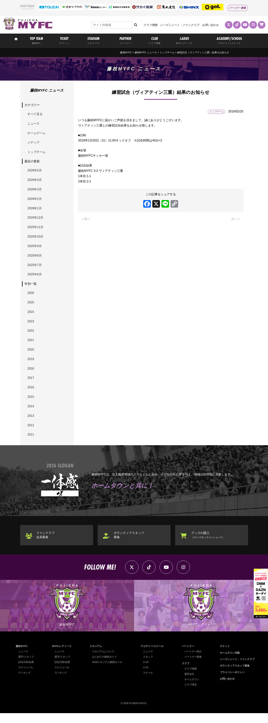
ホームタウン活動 (230, 662)
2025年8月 (35, 259)
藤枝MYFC (126, 52)
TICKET (64, 40)
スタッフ (148, 666)
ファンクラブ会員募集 (46, 543)
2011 (31, 443)
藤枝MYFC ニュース (145, 52)
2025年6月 (35, 278)
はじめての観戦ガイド (104, 666)
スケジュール (25, 677)
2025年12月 (36, 220)
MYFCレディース (61, 656)
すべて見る (35, 114)
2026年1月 (35, 210)
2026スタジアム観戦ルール (107, 671)
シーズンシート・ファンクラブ (179, 25)
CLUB (154, 40)
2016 (31, 394)
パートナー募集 (237, 7)
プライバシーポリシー (232, 682)
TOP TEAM (36, 40)
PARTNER (125, 40)
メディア (34, 143)
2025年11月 (36, 230)
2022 (31, 336)
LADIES (184, 40)
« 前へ (86, 219)
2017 (31, 385)
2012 (31, 433)
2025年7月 (35, 269)
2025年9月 (35, 249)
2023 (31, 326)
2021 (31, 346)
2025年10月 (36, 240)
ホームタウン (191, 689)
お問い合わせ (210, 25)
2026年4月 (35, 181)
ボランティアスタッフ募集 (129, 543)
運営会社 (189, 683)
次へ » (235, 219)
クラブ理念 (190, 694)
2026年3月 (35, 191)
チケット (225, 656)
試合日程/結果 (26, 671)
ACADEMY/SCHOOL (229, 40)
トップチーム (167, 52)
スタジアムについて (103, 661)
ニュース (34, 124)
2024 (31, 317)
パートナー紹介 (193, 661)
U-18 (145, 671)
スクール (148, 682)
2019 (31, 365)
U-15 (145, 677)
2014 (31, 414)
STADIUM (93, 40)
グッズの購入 (210, 543)
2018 (31, 375)
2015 (31, 404)
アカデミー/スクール (152, 656)
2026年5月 (35, 172)
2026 (31, 297)
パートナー (188, 656)
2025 (31, 307)
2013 (31, 423)
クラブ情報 (150, 25)
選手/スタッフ (26, 666)
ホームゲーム (37, 133)
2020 (31, 355)
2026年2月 (35, 201)
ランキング (24, 682)
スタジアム (96, 656)
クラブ (185, 673)
